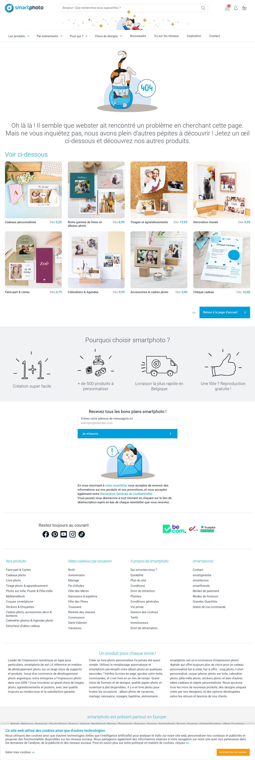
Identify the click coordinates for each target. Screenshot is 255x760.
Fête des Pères (78, 601)
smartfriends (201, 586)
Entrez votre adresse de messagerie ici (107, 418)
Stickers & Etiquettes (20, 607)
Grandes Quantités (205, 601)
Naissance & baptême (82, 596)
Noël (71, 570)
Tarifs (134, 617)
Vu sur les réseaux (166, 36)
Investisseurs (139, 623)
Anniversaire (76, 575)
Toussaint (74, 607)
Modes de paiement (206, 591)
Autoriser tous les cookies (233, 752)
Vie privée (137, 607)
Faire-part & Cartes (18, 570)
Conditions (137, 586)
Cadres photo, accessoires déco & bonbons (29, 614)
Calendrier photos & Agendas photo (29, 620)
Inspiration (194, 36)
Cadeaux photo (16, 575)
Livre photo (13, 580)
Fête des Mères (78, 591)
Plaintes (135, 596)
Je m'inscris (90, 434)
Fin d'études (76, 586)
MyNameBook (15, 596)
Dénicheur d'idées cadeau (23, 626)
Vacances (74, 628)
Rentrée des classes (81, 612)
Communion (76, 617)
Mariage (73, 580)
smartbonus (201, 580)
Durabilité (136, 575)
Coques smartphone (19, 601)
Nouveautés (138, 36)
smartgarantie (202, 575)
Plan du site (138, 580)
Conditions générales (144, 601)
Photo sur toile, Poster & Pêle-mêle (29, 591)
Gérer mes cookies (20, 752)
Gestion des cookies (144, 612)
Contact (214, 36)
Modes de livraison (205, 596)
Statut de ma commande (209, 607)
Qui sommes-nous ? (143, 570)
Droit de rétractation (143, 628)
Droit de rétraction (142, 591)
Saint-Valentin (77, 623)
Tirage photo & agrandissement (27, 586)
